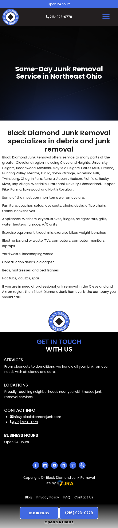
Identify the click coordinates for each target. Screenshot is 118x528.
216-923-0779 (59, 17)
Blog (28, 497)
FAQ (66, 497)
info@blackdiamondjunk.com (35, 416)
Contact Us (83, 497)
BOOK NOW (39, 512)
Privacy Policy (47, 497)
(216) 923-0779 (24, 422)
